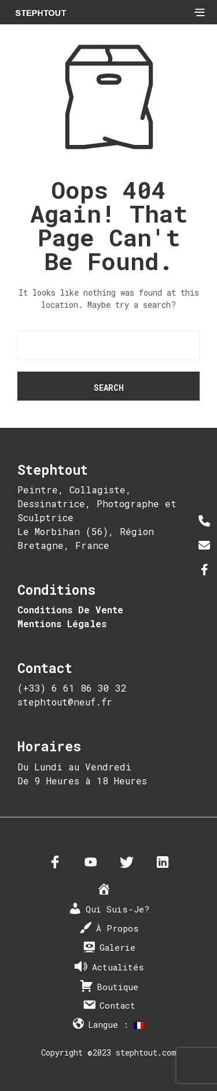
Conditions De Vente (70, 609)
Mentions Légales (61, 623)
